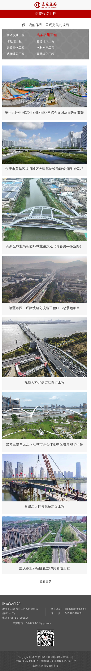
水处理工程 (14, 41)
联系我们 (9, 603)
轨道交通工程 (16, 35)
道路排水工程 (16, 47)
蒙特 (35, 665)
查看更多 (45, 581)
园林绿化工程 (45, 53)
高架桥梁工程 (47, 35)
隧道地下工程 (45, 41)
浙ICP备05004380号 (27, 661)
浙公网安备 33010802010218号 (59, 661)
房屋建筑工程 (16, 53)
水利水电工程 (45, 47)
